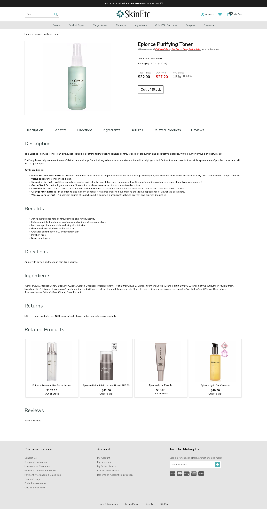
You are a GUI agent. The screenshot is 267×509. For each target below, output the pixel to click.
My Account (103, 458)
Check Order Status (108, 470)
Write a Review (33, 420)
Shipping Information (36, 462)
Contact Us (31, 458)
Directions (84, 130)
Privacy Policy (131, 504)
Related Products (167, 130)
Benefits (60, 130)
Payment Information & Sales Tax (43, 475)
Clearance (209, 25)
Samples (190, 25)
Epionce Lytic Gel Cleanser (215, 385)
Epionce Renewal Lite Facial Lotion (52, 385)
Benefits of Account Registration (115, 475)
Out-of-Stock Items (35, 487)
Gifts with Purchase (166, 25)
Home (28, 34)
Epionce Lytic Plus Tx (160, 385)
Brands (56, 25)
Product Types (76, 25)
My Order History (106, 466)
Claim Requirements (35, 483)
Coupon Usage (33, 479)
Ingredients (141, 25)
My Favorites (104, 462)
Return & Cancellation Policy (40, 470)
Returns (137, 130)
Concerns (121, 25)
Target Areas (100, 25)
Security (149, 504)
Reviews (197, 130)
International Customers (38, 466)
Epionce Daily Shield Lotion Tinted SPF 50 (106, 385)
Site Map (164, 504)
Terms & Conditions (108, 504)
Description (34, 130)
